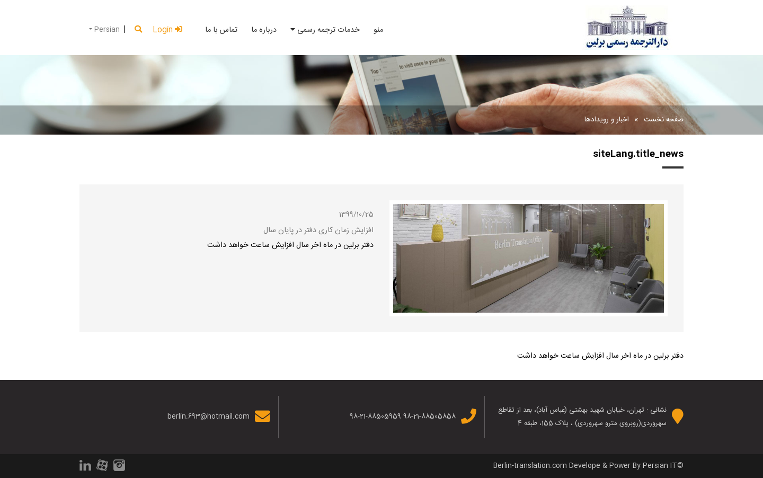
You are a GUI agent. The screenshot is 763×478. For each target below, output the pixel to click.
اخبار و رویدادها (606, 120)
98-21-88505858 (429, 416)
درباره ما (264, 30)
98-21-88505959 (375, 416)
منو (378, 30)
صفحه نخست (664, 120)
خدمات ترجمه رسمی (325, 30)
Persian (106, 30)
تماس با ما (221, 30)
